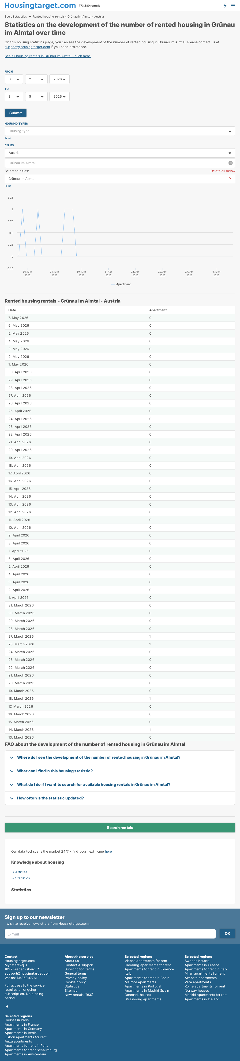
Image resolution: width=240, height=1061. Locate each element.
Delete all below (222, 171)
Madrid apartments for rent (206, 995)
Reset (8, 138)
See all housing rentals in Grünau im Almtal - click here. (48, 56)
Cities (9, 145)
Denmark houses (138, 995)
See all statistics (16, 16)
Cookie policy (75, 982)
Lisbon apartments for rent (26, 1037)
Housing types (16, 123)
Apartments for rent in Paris (26, 1045)
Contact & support (79, 965)
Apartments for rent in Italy (206, 969)
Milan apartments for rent (205, 973)
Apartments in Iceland (202, 999)
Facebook (7, 1006)
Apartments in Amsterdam (25, 1054)
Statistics (72, 986)
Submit (15, 113)
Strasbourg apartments (143, 999)
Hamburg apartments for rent (148, 965)
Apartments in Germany (23, 1029)
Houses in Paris (17, 1020)
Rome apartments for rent (205, 986)
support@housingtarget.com (27, 47)
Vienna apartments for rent (146, 961)
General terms (76, 973)
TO (7, 89)
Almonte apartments (201, 978)
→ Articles (19, 872)
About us (72, 961)
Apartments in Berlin (21, 1033)
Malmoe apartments (140, 982)
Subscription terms (79, 969)
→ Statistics (20, 878)
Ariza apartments (18, 1041)
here (108, 851)
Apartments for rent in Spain (147, 978)
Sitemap (71, 990)
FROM (9, 71)
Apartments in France (22, 1024)
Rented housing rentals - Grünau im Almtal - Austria (68, 16)
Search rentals (120, 827)
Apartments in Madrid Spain (147, 990)
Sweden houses (197, 961)
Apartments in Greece (202, 965)
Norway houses (197, 990)
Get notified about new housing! (225, 5)
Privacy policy (76, 978)
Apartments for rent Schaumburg (31, 1050)
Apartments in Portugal (143, 986)
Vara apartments (198, 982)
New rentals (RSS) (79, 995)
